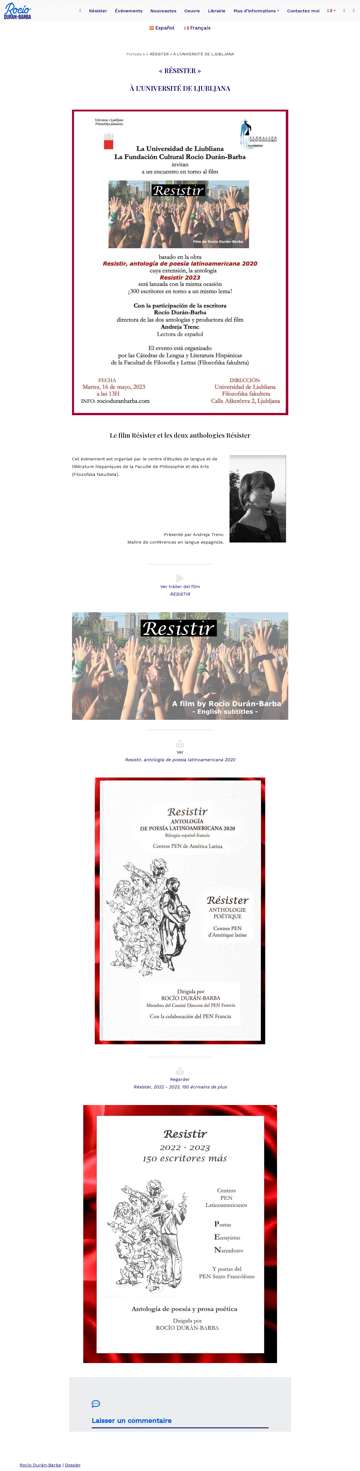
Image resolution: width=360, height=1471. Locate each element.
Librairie (217, 10)
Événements (128, 10)
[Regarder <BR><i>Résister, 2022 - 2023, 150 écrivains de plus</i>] (180, 1071)
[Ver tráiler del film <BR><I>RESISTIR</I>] (180, 578)
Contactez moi (303, 10)
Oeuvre (192, 10)
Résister (98, 10)
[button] (278, 11)
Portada (133, 54)
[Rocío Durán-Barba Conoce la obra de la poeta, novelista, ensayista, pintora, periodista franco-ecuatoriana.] (19, 10)
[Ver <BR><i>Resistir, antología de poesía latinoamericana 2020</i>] (180, 744)
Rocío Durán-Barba (40, 1465)
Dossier (73, 1465)
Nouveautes (163, 10)
